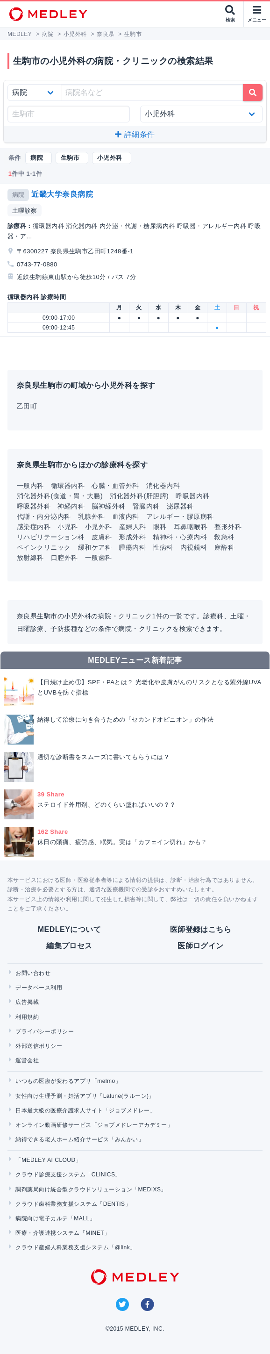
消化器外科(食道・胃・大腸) (60, 496)
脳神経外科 (108, 506)
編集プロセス (69, 946)
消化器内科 (163, 485)
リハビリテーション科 (51, 537)
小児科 (67, 526)
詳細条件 (135, 134)
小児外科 (98, 526)
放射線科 (30, 557)
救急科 (224, 537)
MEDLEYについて (69, 929)
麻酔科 (224, 547)
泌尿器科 (180, 506)
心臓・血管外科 (115, 485)
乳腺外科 (91, 516)
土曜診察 (24, 210)
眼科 (160, 526)
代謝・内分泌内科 (44, 516)
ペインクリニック (44, 547)
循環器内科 (68, 485)
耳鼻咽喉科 (190, 526)
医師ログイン (201, 946)
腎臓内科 (146, 506)
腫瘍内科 (132, 547)
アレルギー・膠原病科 (180, 516)
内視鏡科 (193, 547)
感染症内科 (33, 526)
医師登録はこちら (201, 929)
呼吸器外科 (33, 506)
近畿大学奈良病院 (62, 194)
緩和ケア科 (95, 547)
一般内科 (30, 485)
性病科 (163, 547)
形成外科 (132, 537)
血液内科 (125, 516)
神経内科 (71, 506)
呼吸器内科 (192, 496)
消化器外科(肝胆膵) (139, 496)
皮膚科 (102, 537)
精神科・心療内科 (180, 537)
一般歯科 (98, 557)
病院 (18, 194)
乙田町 (27, 406)
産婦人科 (132, 526)
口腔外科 (64, 557)
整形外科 (228, 526)
